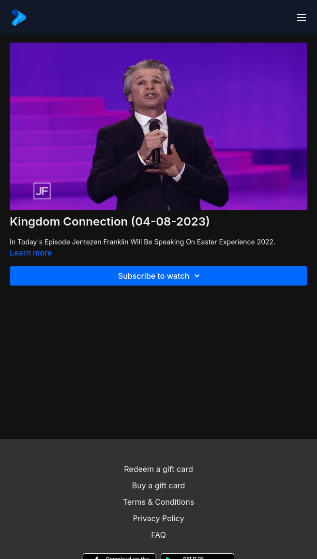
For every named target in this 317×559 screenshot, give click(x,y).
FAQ (158, 535)
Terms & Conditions (158, 502)
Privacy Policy (158, 518)
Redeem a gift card (158, 469)
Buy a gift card (158, 485)
